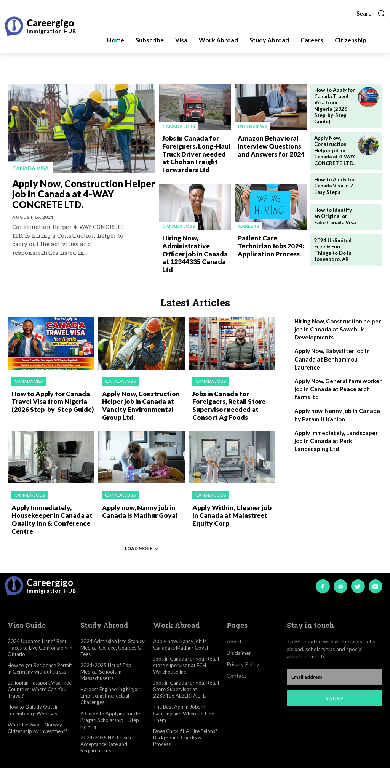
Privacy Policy (243, 661)
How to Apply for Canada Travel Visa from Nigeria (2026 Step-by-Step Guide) (334, 104)
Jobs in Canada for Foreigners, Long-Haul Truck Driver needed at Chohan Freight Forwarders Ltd (196, 153)
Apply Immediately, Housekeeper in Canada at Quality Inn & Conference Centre (52, 516)
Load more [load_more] (141, 545)
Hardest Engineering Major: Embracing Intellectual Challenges (110, 692)
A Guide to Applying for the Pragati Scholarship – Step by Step (112, 716)
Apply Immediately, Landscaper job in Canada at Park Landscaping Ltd (335, 438)
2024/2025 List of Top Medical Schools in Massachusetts (105, 668)
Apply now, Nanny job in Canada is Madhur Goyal (139, 509)
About (234, 638)
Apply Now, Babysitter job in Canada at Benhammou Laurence (331, 357)
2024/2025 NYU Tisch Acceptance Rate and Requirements (105, 740)
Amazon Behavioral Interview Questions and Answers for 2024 (271, 146)
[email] (334, 674)
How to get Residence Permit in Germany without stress (40, 665)
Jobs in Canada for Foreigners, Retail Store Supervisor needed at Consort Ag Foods (228, 403)
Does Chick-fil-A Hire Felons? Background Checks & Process (185, 733)
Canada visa (30, 168)
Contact (236, 672)
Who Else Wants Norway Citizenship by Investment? (37, 724)
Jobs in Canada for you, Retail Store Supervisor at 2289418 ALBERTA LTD (186, 685)
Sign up (334, 695)
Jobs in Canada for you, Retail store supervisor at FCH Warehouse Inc (186, 662)
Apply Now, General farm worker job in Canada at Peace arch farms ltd (337, 387)
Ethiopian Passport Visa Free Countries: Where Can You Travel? (40, 685)
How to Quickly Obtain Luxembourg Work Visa (34, 706)
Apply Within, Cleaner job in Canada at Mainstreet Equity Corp (231, 513)
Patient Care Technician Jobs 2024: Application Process (271, 245)
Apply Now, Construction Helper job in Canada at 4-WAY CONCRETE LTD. (83, 194)
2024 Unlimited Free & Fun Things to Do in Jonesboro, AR (333, 245)
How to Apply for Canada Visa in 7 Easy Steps (334, 181)
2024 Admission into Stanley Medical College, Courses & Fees (112, 644)
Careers (248, 225)
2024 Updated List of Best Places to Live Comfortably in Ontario (40, 644)
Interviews (252, 126)
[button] (370, 13)
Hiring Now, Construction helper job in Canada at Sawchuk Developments (337, 327)
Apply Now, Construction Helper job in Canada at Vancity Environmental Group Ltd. (140, 403)
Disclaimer (239, 649)
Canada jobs (178, 126)
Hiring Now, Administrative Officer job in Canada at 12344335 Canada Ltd (194, 252)
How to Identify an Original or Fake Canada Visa (334, 211)
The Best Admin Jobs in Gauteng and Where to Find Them (183, 709)
